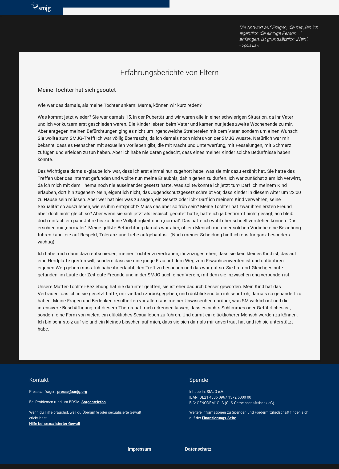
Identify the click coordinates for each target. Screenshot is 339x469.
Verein (132, 15)
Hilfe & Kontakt (293, 15)
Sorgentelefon (93, 406)
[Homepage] (39, 12)
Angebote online (237, 15)
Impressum (139, 454)
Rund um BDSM (87, 15)
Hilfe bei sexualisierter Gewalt (54, 428)
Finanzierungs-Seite (219, 422)
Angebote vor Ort (179, 15)
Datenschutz (198, 454)
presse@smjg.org (72, 396)
